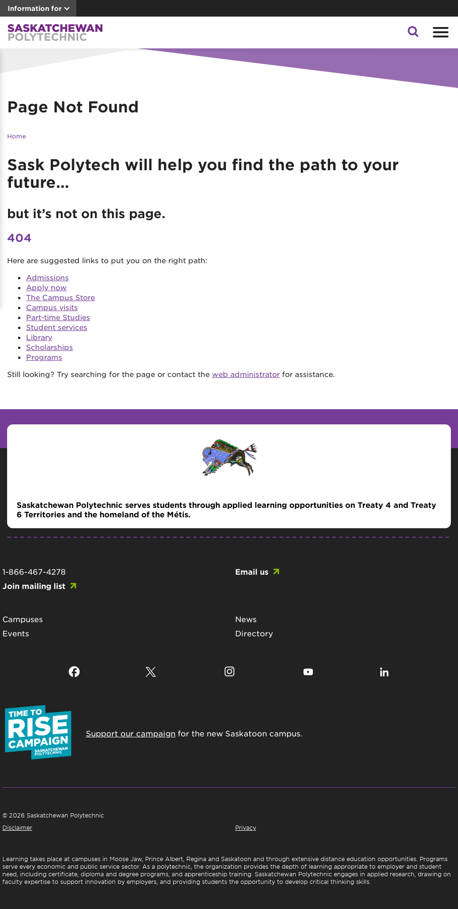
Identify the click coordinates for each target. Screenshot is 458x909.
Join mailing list (33, 585)
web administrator (246, 373)
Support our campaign (130, 733)
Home (16, 136)
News (245, 619)
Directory (254, 633)
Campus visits (52, 307)
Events (15, 633)
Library (39, 336)
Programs (44, 356)
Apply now (46, 287)
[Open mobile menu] (440, 32)
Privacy (245, 827)
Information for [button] (35, 8)
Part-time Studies (58, 316)
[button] (413, 34)
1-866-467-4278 (34, 571)
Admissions (47, 277)
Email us (251, 571)
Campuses (22, 619)
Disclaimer (17, 827)
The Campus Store (60, 297)
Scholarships (49, 346)
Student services (56, 326)
